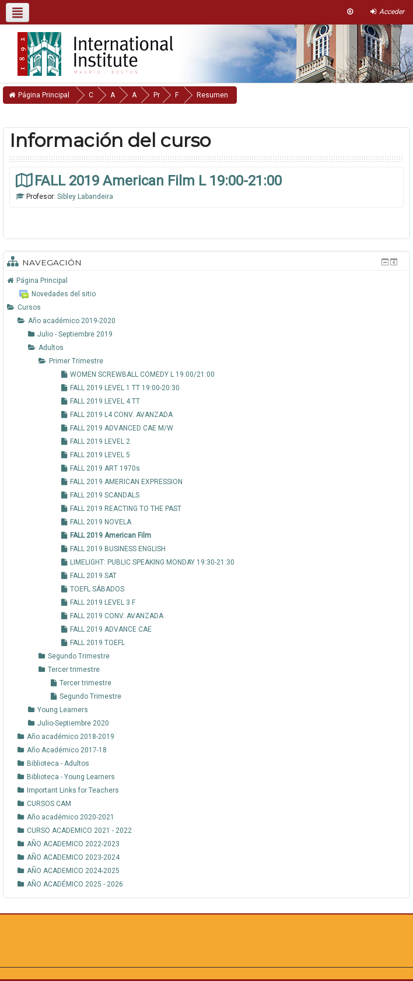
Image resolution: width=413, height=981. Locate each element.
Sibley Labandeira (85, 196)
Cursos (29, 307)
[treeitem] (206, 280)
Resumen (246, 95)
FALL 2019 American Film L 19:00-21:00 (158, 180)
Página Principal (42, 280)
